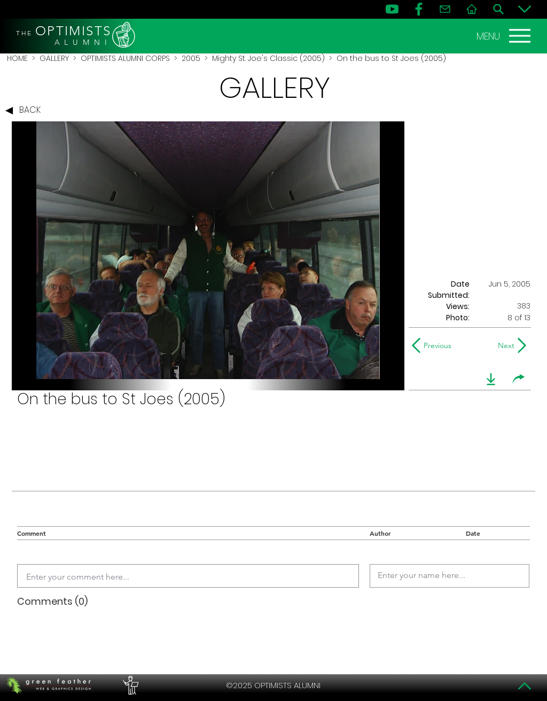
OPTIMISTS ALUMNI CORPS (125, 58)
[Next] (504, 345)
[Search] (498, 9)
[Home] (472, 9)
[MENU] (504, 35)
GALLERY (54, 58)
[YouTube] (392, 9)
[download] (491, 379)
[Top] (524, 686)
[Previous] (434, 345)
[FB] (419, 9)
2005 (191, 58)
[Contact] (445, 9)
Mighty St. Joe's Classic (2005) (268, 58)
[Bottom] (524, 9)
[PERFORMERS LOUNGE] (129, 685)
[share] (518, 379)
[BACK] (25, 110)
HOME (17, 58)
